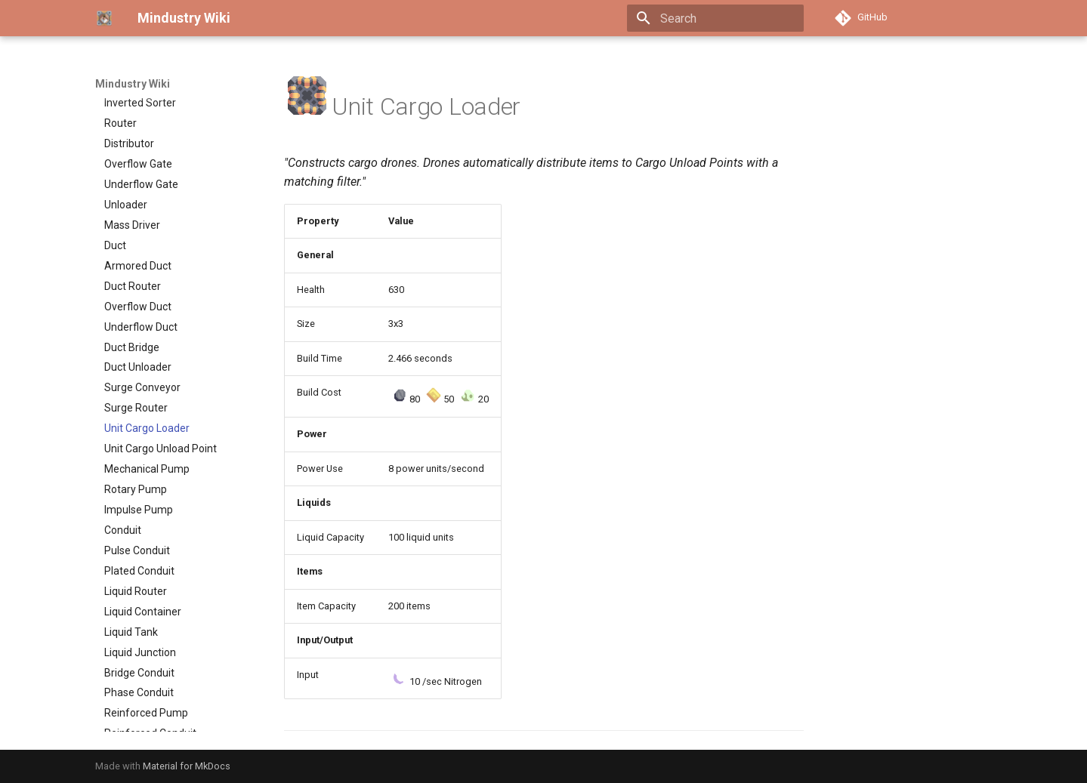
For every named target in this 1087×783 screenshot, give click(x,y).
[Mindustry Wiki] (104, 18)
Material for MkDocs (186, 766)
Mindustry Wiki (132, 84)
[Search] (715, 18)
